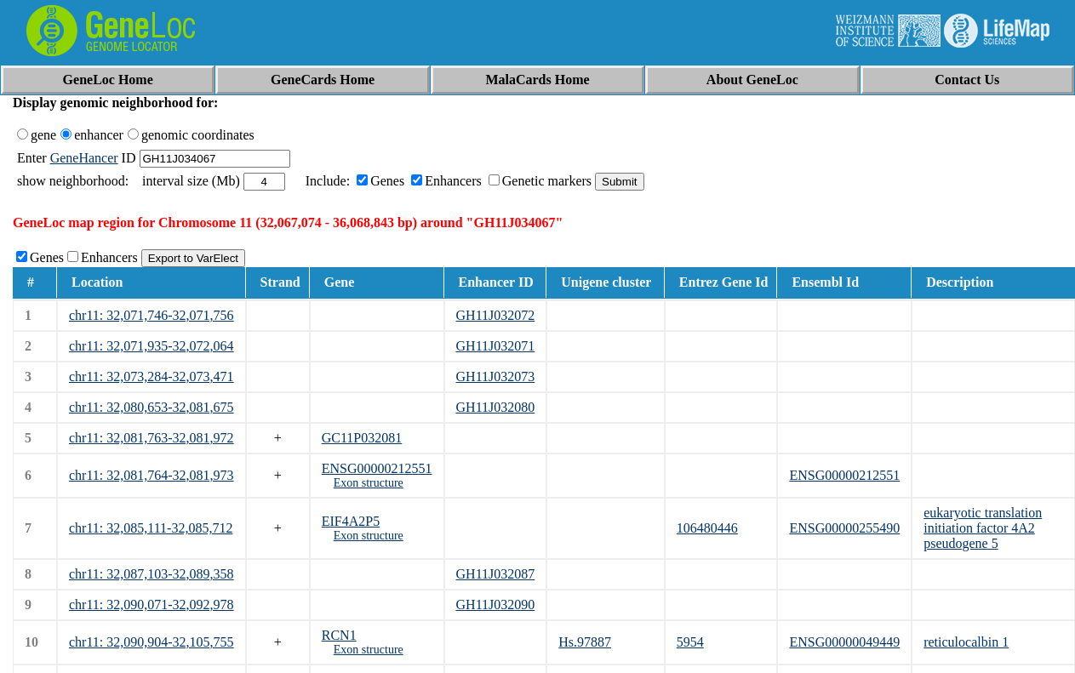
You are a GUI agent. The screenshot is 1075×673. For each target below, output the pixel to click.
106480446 (707, 528)
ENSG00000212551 (377, 468)
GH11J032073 (495, 376)
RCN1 (339, 635)
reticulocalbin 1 (966, 642)
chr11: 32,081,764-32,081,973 (151, 475)
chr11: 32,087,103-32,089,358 (151, 574)
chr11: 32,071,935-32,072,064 (151, 346)
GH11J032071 (495, 346)
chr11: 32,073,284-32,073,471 (151, 376)
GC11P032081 (362, 438)
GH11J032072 (495, 315)
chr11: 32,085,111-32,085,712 (150, 528)
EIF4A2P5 (351, 521)
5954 (690, 642)
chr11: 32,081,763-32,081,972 (151, 438)
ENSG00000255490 (844, 528)
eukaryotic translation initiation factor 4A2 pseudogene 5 (982, 527)
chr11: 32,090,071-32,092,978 (151, 604)
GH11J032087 (495, 574)
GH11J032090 (495, 604)
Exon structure (368, 482)
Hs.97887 (584, 642)
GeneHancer (84, 158)
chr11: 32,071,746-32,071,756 (151, 315)
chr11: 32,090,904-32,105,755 (151, 642)
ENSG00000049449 (844, 642)
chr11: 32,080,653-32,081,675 (151, 407)
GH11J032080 (495, 407)
